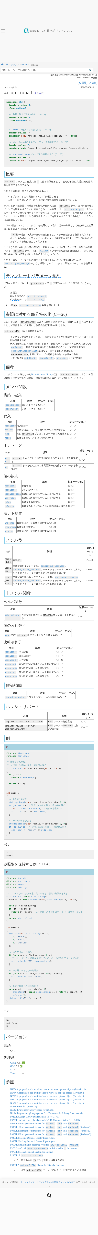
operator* (10, 482)
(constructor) (13, 402)
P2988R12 (26, 1147)
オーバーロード (83, 335)
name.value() (42, 954)
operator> (10, 665)
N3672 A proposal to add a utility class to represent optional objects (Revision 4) (47, 1092)
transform (10, 522)
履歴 (82, 82)
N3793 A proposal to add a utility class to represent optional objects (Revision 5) (47, 1095)
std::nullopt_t (36, 298)
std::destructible (30, 304)
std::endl (39, 804)
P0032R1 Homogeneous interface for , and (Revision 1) (50, 1119)
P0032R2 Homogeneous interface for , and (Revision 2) (50, 1123)
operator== (11, 646)
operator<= (11, 661)
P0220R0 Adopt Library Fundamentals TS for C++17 (34, 1109)
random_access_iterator (27, 564)
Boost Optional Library (42, 372)
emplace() (16, 345)
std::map (35, 892)
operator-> (11, 486)
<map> (21, 876)
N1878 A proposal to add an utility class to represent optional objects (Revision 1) (48, 1082)
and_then (9, 518)
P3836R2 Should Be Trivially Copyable (37, 1156)
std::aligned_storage (17, 262)
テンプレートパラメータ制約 (33, 275)
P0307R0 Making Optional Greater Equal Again (32, 1130)
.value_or (16, 987)
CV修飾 (15, 295)
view (15, 129)
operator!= (11, 649)
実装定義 (17, 561)
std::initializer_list (24, 348)
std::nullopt (27, 770)
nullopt (44, 250)
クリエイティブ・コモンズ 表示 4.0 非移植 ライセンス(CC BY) (48, 1173)
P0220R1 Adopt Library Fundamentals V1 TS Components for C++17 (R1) (45, 1112)
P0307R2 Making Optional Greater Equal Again (32, 1133)
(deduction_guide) (15, 690)
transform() (46, 355)
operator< (10, 657)
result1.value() (30, 801)
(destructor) (12, 406)
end (6, 463)
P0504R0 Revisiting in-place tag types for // (44, 1136)
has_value (10, 494)
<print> (22, 870)
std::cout (16, 804)
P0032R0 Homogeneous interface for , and (44, 1116)
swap (7, 430)
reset (8, 434)
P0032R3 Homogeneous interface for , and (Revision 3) (50, 1126)
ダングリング (17, 335)
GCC (12, 1059)
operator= (10, 423)
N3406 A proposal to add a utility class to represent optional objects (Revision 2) (47, 1085)
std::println (18, 954)
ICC (12, 1062)
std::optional (14, 761)
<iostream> (24, 745)
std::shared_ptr (74, 209)
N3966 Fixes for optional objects (25, 1099)
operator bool (13, 490)
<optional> (24, 748)
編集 (92, 82)
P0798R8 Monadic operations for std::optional (31, 1143)
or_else (9, 526)
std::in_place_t (36, 295)
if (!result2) (17, 819)
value (8, 497)
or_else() (62, 355)
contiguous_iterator (53, 560)
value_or (9, 501)
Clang (13, 1055)
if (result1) (16, 798)
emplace (9, 427)
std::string (38, 889)
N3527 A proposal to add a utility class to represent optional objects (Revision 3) (47, 1089)
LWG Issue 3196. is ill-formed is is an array (43, 1140)
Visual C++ (15, 1065)
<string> (22, 880)
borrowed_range (21, 154)
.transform (17, 984)
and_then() (30, 355)
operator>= (11, 669)
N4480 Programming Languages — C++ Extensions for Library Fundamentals (46, 1106)
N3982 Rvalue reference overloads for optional (32, 1102)
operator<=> (11, 653)
